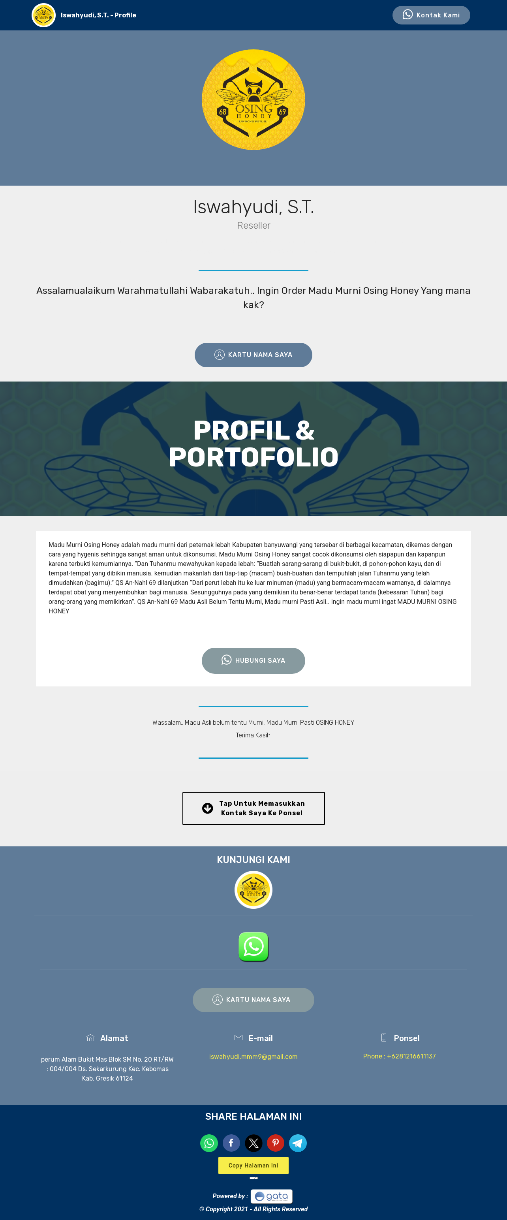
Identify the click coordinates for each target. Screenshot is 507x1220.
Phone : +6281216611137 (399, 1056)
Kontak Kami (431, 15)
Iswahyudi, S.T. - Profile (98, 15)
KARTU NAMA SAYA (253, 355)
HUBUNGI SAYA (253, 661)
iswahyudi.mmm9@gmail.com (253, 1056)
